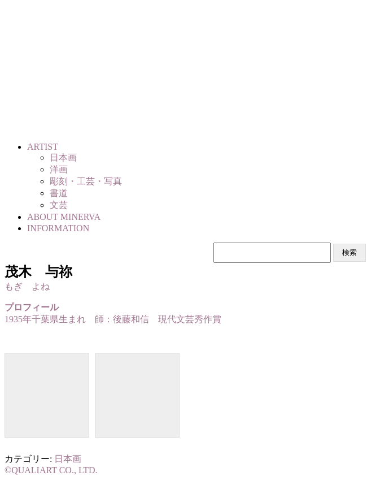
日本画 (67, 459)
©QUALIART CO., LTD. (51, 470)
